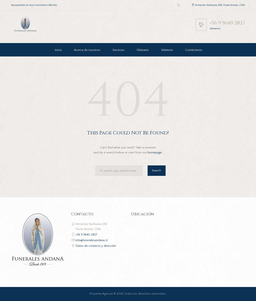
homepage (155, 152)
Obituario (143, 50)
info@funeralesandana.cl (92, 240)
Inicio (58, 50)
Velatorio (167, 50)
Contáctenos (193, 50)
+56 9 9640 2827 (227, 23)
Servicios (118, 50)
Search (156, 170)
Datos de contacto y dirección (96, 246)
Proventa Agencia (101, 293)
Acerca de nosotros (87, 50)
